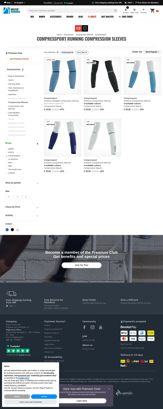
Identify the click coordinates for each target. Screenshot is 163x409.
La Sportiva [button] (12, 159)
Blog (80, 16)
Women (42, 16)
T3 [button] (17, 197)
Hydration (12, 94)
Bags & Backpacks (16, 76)
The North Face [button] (13, 169)
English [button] (19, 3)
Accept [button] (44, 397)
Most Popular (152, 52)
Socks (10, 80)
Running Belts (14, 84)
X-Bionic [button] (10, 173)
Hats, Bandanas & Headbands (16, 89)
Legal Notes (49, 344)
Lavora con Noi (88, 340)
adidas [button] (10, 149)
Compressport (67, 52)
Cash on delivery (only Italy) (132, 348)
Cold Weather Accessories (14, 114)
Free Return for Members (147, 3)
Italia (11, 306)
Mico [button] (9, 162)
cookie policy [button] (24, 378)
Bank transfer (126, 344)
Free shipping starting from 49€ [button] (113, 3)
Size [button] (7, 191)
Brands (69, 16)
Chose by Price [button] (12, 207)
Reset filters (82, 52)
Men (32, 16)
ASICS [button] (10, 152)
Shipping (48, 336)
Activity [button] (9, 215)
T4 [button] (26, 197)
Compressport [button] (13, 156)
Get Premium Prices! (18, 59)
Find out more (88, 349)
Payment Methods (52, 340)
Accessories (55, 16)
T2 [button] (9, 197)
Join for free (81, 265)
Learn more (82, 401)
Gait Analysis (107, 16)
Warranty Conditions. (53, 348)
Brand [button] (8, 143)
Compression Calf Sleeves (15, 107)
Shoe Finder (126, 16)
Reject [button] (17, 397)
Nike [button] (9, 166)
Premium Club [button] (14, 53)
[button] (8, 2)
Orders (47, 325)
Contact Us (48, 352)
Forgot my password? (53, 329)
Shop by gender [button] (13, 183)
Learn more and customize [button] (30, 402)
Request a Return (51, 333)
